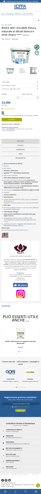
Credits (3, 484)
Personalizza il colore (9, 85)
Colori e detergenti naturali (20, 256)
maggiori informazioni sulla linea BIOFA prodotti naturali (20, 225)
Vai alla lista (6, 306)
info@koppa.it (11, 130)
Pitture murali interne (28, 13)
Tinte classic (6, 82)
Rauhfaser (28, 183)
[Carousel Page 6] (24, 387)
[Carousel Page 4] (21, 387)
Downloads (20, 150)
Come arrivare (10, 486)
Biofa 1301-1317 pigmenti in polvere (18, 219)
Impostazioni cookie (28, 484)
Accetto (21, 407)
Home (3, 13)
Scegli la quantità (26, 94)
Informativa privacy (16, 484)
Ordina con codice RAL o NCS (11, 89)
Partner (3, 486)
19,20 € (20, 347)
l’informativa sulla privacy (23, 407)
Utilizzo (20, 145)
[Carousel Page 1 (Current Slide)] (18, 351)
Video (20, 154)
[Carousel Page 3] (22, 351)
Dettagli (20, 141)
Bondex (30, 379)
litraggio (4, 94)
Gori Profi (11, 379)
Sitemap (8, 484)
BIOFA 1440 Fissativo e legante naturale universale (20, 342)
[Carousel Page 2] (20, 351)
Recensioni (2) (20, 158)
